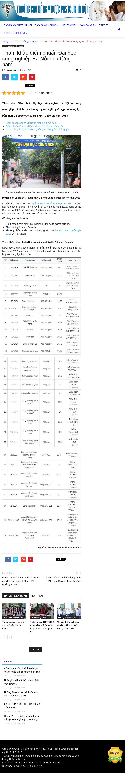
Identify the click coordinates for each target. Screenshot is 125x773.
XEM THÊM (37, 596)
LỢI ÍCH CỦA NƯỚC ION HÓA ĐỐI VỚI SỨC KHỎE (22, 706)
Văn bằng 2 (88, 25)
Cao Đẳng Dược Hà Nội (18, 25)
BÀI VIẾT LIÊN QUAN (15, 596)
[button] (119, 29)
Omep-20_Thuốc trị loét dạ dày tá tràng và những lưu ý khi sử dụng (21, 718)
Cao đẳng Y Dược (47, 25)
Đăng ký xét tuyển (15, 33)
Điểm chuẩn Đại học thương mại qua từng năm (31, 122)
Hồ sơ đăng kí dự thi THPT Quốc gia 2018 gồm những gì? (37, 129)
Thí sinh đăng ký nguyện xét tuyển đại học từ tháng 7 (13, 625)
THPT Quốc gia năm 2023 (13, 46)
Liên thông (70, 25)
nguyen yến (11, 70)
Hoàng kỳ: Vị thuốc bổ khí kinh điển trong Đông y (21, 682)
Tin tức (105, 25)
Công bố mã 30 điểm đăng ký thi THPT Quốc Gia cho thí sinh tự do (63, 579)
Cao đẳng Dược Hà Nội (14, 748)
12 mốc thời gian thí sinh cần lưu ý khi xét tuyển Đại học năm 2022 (68, 625)
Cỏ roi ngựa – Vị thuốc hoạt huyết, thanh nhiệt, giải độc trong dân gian (22, 670)
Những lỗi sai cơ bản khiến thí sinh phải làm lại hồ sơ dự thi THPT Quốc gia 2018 (20, 581)
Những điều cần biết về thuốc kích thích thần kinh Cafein (21, 694)
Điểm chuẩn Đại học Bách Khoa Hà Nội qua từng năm (35, 126)
